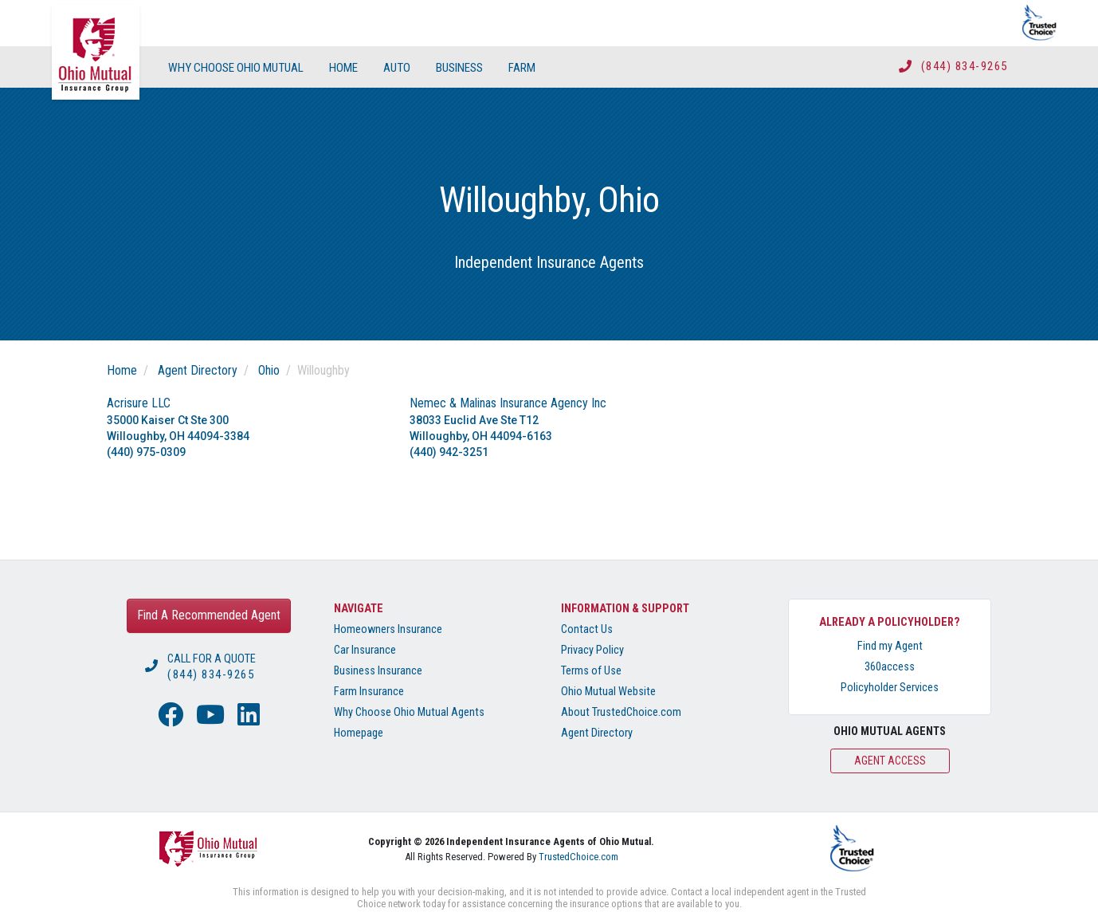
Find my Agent (890, 646)
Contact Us (587, 629)
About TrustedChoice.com (621, 712)
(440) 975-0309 (146, 452)
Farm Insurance (369, 691)
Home (122, 370)
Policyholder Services (890, 687)
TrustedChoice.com (578, 857)
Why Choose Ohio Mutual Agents (409, 712)
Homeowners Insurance (388, 629)
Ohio (269, 370)
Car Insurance (365, 650)
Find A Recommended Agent (208, 615)
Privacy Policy (592, 650)
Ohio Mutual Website (608, 691)
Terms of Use (591, 671)
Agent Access (890, 760)
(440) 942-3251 (449, 452)
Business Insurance (378, 671)
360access (890, 667)
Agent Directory (197, 370)
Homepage (358, 733)
